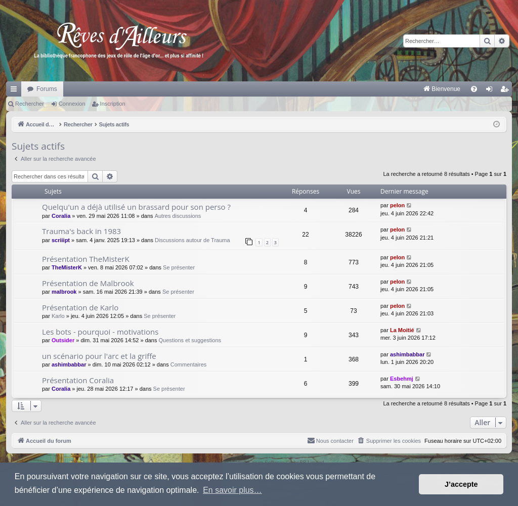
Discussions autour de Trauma (192, 240)
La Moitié (402, 330)
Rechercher (29, 104)
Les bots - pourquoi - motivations (100, 332)
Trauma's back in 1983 (81, 231)
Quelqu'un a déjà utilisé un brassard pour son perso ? (136, 207)
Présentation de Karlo (80, 307)
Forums (46, 89)
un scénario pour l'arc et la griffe (99, 356)
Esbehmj (401, 379)
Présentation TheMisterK (86, 259)
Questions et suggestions (190, 340)
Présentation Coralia (78, 380)
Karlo (58, 316)
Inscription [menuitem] (506, 91)
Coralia (61, 216)
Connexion (72, 104)
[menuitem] (336, 89)
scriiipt (61, 240)
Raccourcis (15, 91)
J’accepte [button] (461, 484)
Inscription (112, 104)
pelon (397, 205)
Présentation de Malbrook (88, 283)
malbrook (64, 292)
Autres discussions (178, 216)
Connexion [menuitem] (491, 91)
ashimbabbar (69, 364)
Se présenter (179, 267)
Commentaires (188, 364)
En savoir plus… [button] (232, 490)
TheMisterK (67, 267)
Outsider (63, 340)
